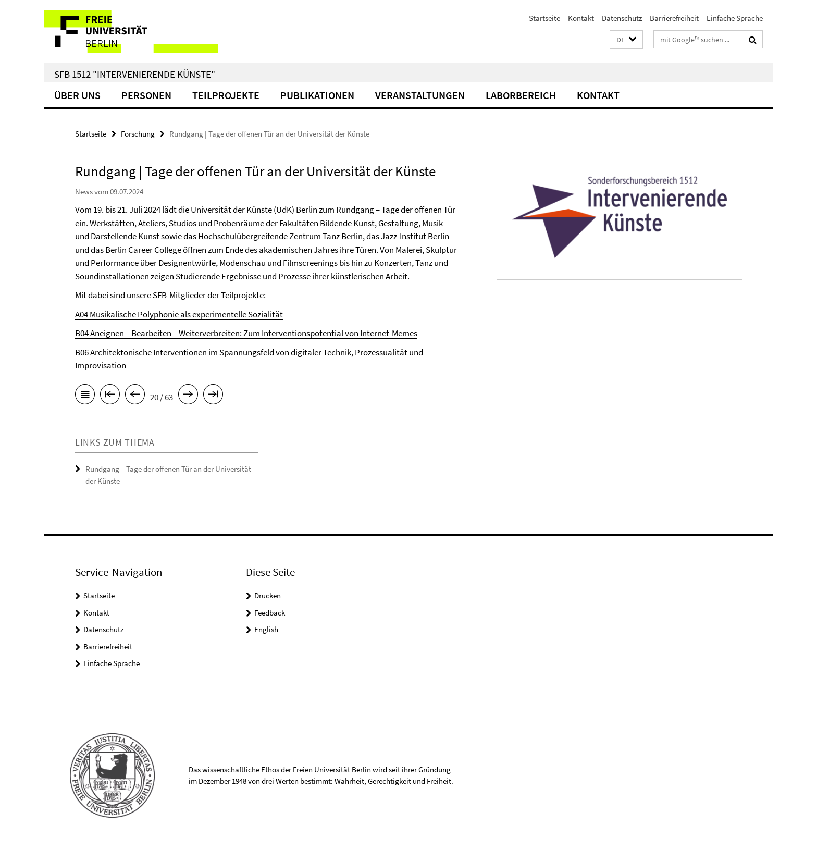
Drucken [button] (267, 595)
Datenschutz (622, 18)
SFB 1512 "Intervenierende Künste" (134, 74)
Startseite (544, 18)
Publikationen (317, 95)
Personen (146, 95)
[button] (626, 40)
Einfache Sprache (735, 18)
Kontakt (581, 18)
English (266, 629)
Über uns (77, 95)
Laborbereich (521, 95)
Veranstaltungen (420, 95)
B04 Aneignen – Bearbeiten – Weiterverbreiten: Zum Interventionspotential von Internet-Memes (246, 333)
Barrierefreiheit (674, 18)
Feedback (269, 613)
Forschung (138, 134)
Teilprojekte (225, 95)
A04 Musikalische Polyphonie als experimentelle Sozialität (179, 314)
